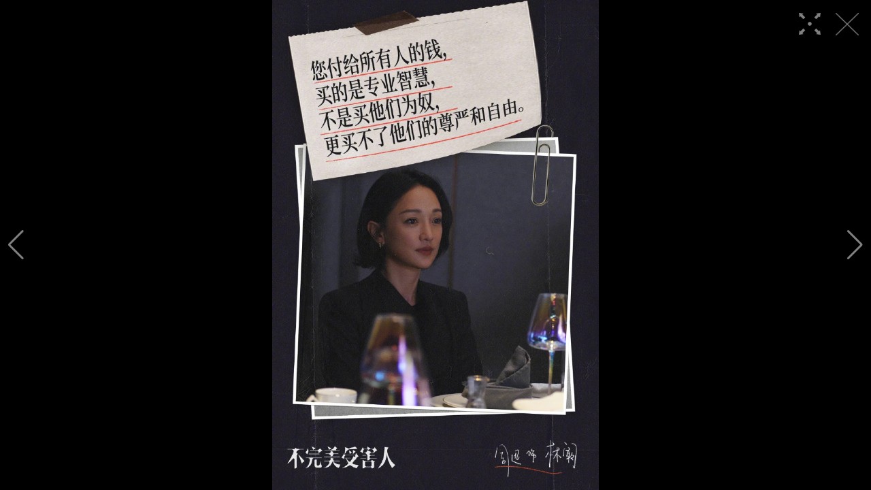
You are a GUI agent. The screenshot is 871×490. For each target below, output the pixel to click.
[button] (16, 245)
